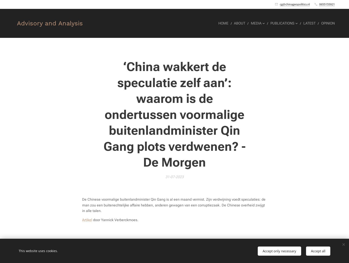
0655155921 (327, 4)
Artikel (87, 220)
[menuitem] (228, 23)
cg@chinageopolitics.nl (295, 4)
